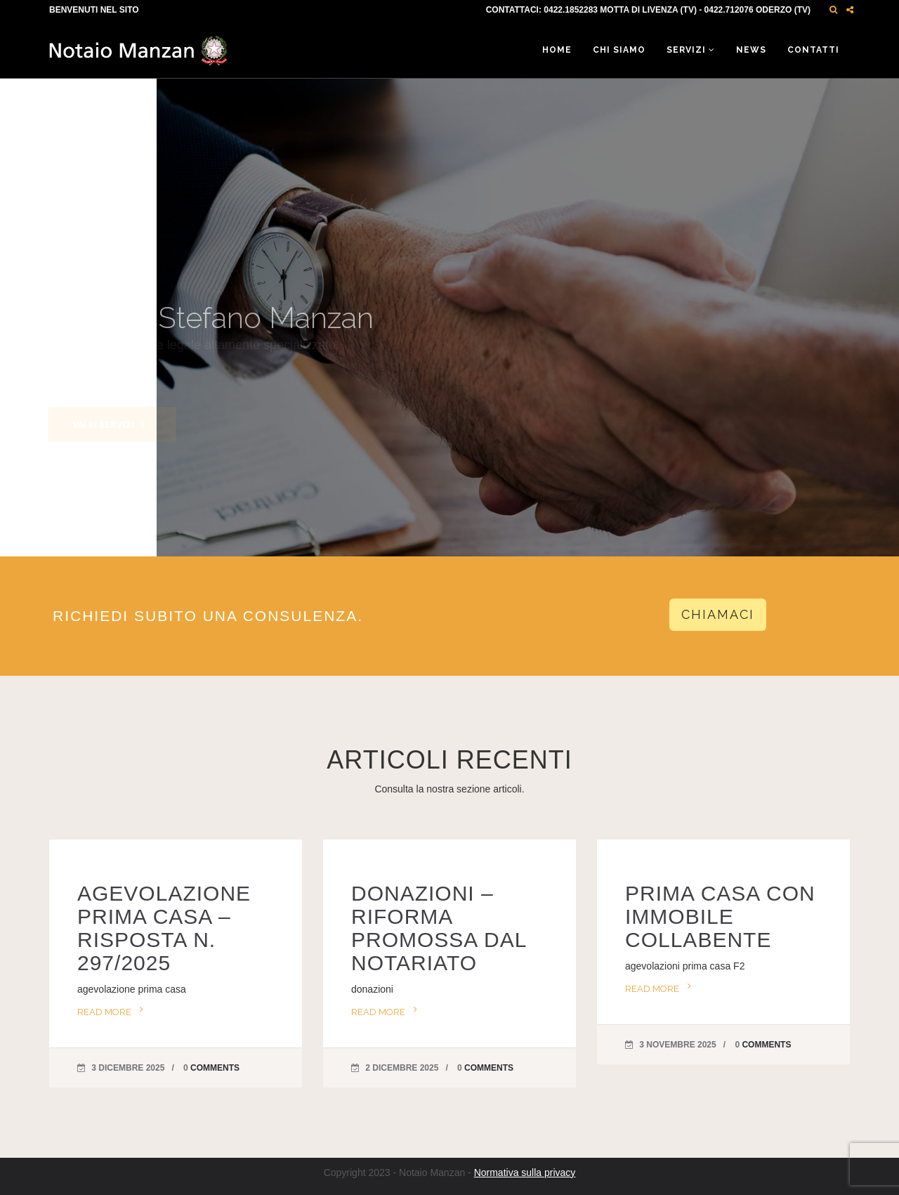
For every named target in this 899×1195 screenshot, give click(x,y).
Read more (104, 1012)
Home (557, 50)
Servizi (691, 50)
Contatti (813, 50)
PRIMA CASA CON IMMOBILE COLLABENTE (720, 916)
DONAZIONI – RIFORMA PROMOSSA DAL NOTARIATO (438, 928)
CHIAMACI (717, 614)
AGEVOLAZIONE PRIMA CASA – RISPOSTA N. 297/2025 (164, 928)
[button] (833, 10)
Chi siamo (619, 50)
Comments (214, 1068)
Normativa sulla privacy (525, 1172)
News (751, 50)
